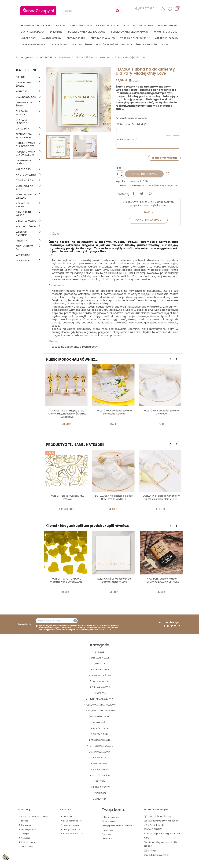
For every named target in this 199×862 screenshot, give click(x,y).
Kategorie (26, 70)
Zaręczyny (56, 31)
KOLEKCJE (129, 25)
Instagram (175, 625)
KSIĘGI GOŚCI (28, 38)
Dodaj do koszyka (144, 174)
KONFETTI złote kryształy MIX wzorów (67, 497)
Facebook (164, 625)
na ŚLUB (60, 25)
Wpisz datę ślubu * (127, 139)
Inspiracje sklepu (71, 825)
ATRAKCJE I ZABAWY (166, 38)
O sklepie (25, 833)
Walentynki (146, 25)
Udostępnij (133, 193)
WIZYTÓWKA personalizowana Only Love (161, 412)
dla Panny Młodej (167, 25)
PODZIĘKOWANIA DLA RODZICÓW (86, 31)
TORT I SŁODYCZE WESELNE (135, 38)
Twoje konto (113, 809)
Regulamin (26, 825)
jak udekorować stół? (73, 820)
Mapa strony (27, 846)
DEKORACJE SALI (76, 38)
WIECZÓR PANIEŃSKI (107, 44)
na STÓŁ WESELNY (51, 38)
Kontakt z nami (28, 842)
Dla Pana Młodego (32, 31)
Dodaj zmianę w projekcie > (163, 185)
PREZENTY (127, 44)
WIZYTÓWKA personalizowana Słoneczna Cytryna (114, 412)
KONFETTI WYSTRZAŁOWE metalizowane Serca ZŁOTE (66, 580)
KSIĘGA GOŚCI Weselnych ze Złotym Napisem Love (114, 580)
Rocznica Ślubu (82, 44)
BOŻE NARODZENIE (26, 96)
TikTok (178, 625)
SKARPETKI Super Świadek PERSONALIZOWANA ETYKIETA (162, 580)
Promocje (25, 838)
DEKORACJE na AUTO (103, 38)
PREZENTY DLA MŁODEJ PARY (36, 25)
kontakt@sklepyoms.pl (156, 855)
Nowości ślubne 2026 (73, 833)
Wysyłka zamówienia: (127, 181)
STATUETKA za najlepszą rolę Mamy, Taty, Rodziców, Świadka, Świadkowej (67, 414)
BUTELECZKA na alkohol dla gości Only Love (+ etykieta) (114, 497)
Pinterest (150, 193)
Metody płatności (29, 829)
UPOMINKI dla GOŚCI (166, 31)
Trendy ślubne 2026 (72, 829)
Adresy (107, 834)
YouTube (168, 625)
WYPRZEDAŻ (23, 255)
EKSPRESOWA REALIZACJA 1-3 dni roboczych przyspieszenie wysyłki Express (148, 203)
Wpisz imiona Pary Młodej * (131, 124)
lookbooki (67, 816)
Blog (165, 44)
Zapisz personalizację (164, 157)
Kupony (108, 838)
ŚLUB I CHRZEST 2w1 (147, 44)
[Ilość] (120, 174)
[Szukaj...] (92, 11)
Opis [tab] (55, 233)
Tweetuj (142, 193)
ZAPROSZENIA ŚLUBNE (80, 25)
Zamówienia (110, 821)
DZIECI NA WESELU (59, 44)
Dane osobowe (111, 817)
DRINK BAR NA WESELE (33, 44)
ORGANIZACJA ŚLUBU (108, 25)
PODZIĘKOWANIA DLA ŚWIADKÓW (129, 31)
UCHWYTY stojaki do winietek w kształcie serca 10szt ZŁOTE (161, 497)
